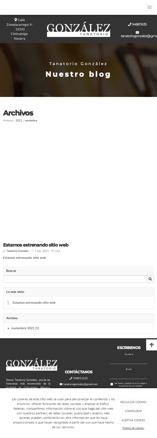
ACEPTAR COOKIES (133, 420)
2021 (19, 120)
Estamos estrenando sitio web (34, 302)
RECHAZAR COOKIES (133, 402)
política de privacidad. (132, 386)
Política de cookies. (133, 428)
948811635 (139, 24)
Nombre (128, 354)
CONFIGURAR (133, 411)
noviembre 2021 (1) (25, 328)
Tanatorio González (18, 250)
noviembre (31, 120)
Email (129, 369)
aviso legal (140, 383)
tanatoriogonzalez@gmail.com (80, 384)
